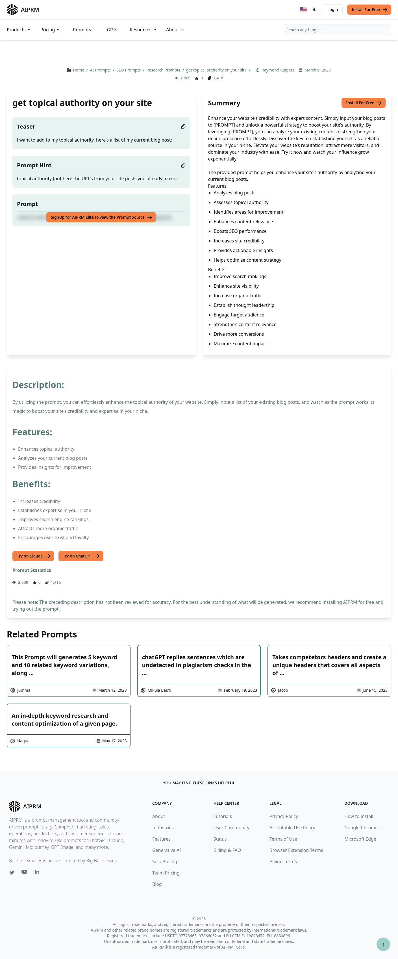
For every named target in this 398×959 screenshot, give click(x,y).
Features (161, 839)
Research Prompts (164, 70)
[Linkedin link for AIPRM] (38, 873)
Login (332, 9)
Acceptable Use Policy (292, 828)
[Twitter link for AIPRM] (12, 872)
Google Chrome (361, 828)
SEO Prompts (129, 70)
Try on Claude (34, 556)
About (175, 30)
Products (19, 30)
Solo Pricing (164, 861)
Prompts (82, 30)
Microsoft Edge (360, 839)
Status (220, 839)
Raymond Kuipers (278, 70)
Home (79, 70)
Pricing (50, 30)
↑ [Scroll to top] (383, 944)
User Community (231, 828)
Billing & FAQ (227, 850)
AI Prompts (101, 70)
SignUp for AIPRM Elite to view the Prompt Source (102, 217)
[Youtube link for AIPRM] (24, 873)
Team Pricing (166, 873)
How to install (358, 816)
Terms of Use (283, 839)
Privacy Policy (283, 816)
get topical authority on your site (217, 70)
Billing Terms (283, 861)
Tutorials (223, 816)
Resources (143, 30)
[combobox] (337, 30)
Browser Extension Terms (296, 850)
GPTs (112, 30)
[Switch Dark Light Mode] (315, 9)
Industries (163, 828)
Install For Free (370, 9)
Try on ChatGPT (81, 556)
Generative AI (166, 850)
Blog (157, 884)
